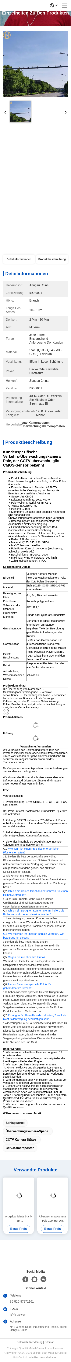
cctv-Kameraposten (20, 1148)
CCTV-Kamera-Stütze (21, 1139)
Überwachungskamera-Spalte (27, 1131)
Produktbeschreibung (52, 259)
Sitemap (49, 1342)
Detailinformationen (18, 259)
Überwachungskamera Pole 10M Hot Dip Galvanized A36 (52, 1219)
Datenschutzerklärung (29, 1342)
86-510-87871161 (22, 1301)
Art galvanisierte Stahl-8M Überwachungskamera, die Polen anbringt (18, 1219)
